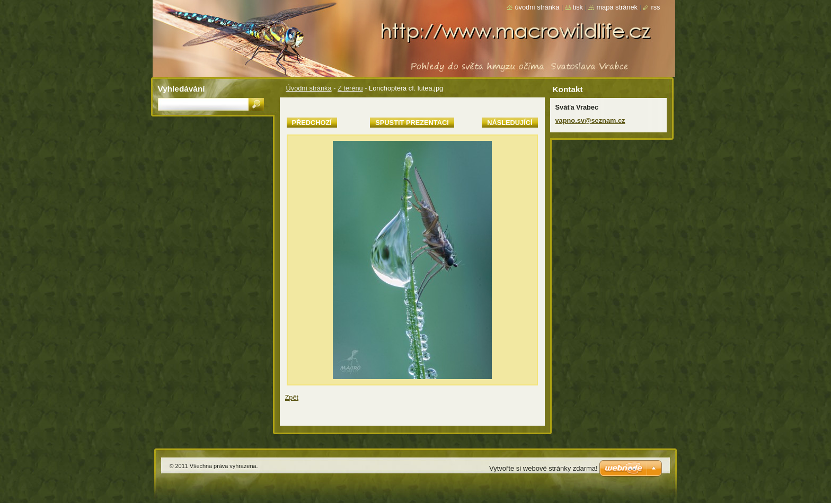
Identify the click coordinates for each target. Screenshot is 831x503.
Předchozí (312, 123)
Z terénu (350, 88)
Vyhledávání (181, 88)
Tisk (578, 7)
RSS (655, 7)
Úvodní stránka (309, 88)
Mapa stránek (617, 7)
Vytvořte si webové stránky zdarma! (543, 468)
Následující (509, 123)
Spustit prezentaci (411, 123)
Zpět (292, 397)
